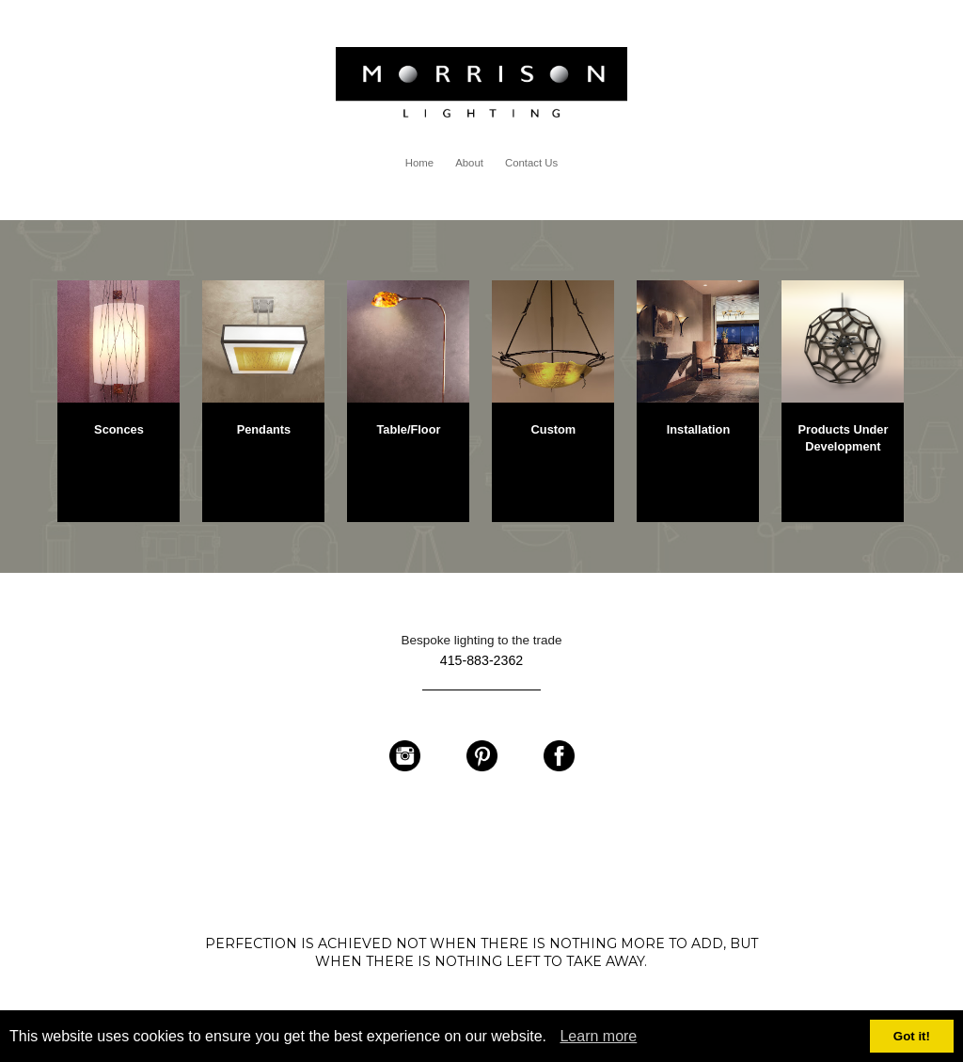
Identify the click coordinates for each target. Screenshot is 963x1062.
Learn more (598, 1036)
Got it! (911, 1036)
